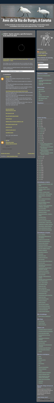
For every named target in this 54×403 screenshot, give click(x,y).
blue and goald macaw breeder (12, 116)
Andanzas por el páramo (44, 271)
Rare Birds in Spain (43, 341)
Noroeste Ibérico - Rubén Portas (45, 222)
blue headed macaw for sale (11, 124)
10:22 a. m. (8, 138)
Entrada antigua (31, 153)
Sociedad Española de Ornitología (46, 331)
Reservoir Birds (42, 343)
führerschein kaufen (10, 142)
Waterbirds (41, 381)
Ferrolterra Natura (42, 217)
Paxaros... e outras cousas (44, 192)
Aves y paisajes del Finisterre (45, 198)
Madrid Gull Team (42, 297)
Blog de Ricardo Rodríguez (44, 306)
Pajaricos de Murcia (43, 300)
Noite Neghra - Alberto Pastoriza (45, 226)
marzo (41, 142)
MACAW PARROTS (10, 109)
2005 (40, 177)
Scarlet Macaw (9, 118)
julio (41, 135)
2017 (40, 125)
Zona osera (41, 254)
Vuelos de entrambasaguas (44, 241)
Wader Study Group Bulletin (44, 379)
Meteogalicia (41, 89)
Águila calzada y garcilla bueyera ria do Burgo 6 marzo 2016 (15, 59)
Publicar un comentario (7, 148)
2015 (40, 160)
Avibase (40, 351)
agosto (41, 133)
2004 (40, 179)
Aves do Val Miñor (42, 208)
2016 (40, 126)
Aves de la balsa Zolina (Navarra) (45, 261)
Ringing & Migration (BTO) (44, 374)
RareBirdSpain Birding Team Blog (45, 295)
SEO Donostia (41, 259)
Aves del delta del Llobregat (44, 289)
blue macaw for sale (10, 113)
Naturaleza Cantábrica (43, 252)
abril (41, 140)
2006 (40, 175)
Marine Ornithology (42, 369)
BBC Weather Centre (43, 98)
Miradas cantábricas (43, 250)
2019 (40, 121)
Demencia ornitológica (43, 244)
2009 (40, 170)
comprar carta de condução (11, 143)
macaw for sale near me (11, 129)
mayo (41, 138)
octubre (41, 131)
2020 (40, 119)
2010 (40, 168)
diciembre (42, 128)
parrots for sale (9, 127)
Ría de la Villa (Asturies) (43, 243)
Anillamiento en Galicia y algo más (46, 224)
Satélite (40, 94)
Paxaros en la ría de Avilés (44, 239)
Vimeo (11, 60)
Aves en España (42, 274)
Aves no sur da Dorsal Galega (45, 220)
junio (41, 136)
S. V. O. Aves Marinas (43, 291)
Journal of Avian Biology (43, 367)
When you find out (42, 324)
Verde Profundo (42, 323)
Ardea (40, 356)
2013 (40, 163)
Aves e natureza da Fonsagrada (45, 229)
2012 (40, 165)
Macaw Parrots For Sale (11, 110)
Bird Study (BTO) (42, 360)
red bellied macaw (9, 132)
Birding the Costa (42, 286)
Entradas (40, 64)
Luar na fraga (41, 321)
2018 (40, 123)
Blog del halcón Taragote (44, 304)
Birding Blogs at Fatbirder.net (44, 316)
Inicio (19, 153)
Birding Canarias (42, 302)
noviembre (42, 130)
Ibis (39, 365)
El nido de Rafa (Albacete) (44, 311)
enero (41, 158)
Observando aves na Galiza (44, 210)
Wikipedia (41, 382)
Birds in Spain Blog (42, 288)
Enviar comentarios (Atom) (12, 156)
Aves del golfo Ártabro (43, 187)
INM (39, 93)
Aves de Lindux (42, 263)
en (45, 399)
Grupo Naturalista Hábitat (44, 333)
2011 (40, 167)
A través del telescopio (43, 309)
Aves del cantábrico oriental (44, 248)
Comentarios (41, 67)
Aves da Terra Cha (42, 219)
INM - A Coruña (42, 91)
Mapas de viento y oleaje (44, 96)
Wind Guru (41, 100)
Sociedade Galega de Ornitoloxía (45, 329)
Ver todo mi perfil (42, 55)
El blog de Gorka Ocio (43, 257)
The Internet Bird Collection (44, 349)
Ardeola (40, 358)
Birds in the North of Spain (44, 272)
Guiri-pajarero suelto (43, 284)
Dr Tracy (7, 76)
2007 (40, 174)
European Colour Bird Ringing (45, 347)
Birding (40, 361)
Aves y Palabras (42, 234)
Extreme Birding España (44, 298)
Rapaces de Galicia (43, 212)
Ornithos (40, 370)
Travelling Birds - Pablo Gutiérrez (45, 193)
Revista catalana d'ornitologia (45, 372)
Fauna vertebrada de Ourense (45, 228)
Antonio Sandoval (42, 51)
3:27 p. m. (8, 146)
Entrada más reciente (5, 153)
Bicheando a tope (42, 255)
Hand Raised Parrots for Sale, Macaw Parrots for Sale (17, 91)
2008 (40, 172)
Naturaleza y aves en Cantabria (45, 246)
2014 (40, 161)
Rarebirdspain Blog (42, 293)
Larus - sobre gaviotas (43, 282)
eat (6, 140)
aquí (45, 389)
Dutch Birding (41, 363)
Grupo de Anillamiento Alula (44, 307)
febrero (41, 156)
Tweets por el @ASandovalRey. (43, 75)
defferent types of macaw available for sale (14, 121)
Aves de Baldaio (42, 200)
